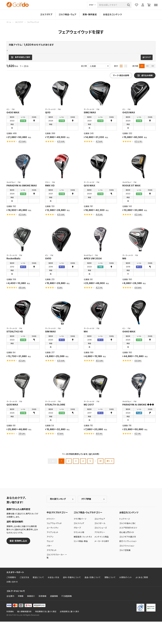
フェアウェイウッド (16, 50)
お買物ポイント (125, 579)
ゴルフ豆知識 (124, 551)
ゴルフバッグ (79, 525)
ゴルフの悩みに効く (127, 525)
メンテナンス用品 (101, 538)
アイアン (50, 538)
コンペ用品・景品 (81, 542)
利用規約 (10, 613)
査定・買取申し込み (18, 542)
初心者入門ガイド (126, 533)
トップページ (124, 520)
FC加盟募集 (67, 597)
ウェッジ (50, 542)
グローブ (77, 529)
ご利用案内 (11, 579)
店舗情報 (54, 597)
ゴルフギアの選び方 (127, 538)
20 (142, 67)
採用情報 (42, 597)
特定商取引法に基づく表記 (45, 613)
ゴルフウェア (99, 520)
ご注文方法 (24, 579)
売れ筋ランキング (58, 500)
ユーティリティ (53, 529)
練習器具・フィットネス (83, 538)
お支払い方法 (53, 579)
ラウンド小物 (79, 533)
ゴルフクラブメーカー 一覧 (57, 557)
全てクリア (146, 59)
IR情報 (20, 597)
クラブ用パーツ (80, 520)
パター (49, 547)
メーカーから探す (101, 542)
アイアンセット (52, 533)
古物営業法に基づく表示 (69, 613)
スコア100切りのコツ (128, 529)
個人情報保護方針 (24, 613)
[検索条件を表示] (20, 58)
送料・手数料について (72, 579)
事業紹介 (31, 597)
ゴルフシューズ (100, 529)
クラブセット (52, 551)
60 (153, 67)
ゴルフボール (99, 525)
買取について (110, 579)
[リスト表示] (126, 67)
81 (100, 462)
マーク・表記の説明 (121, 77)
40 (147, 67)
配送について (38, 579)
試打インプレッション (128, 542)
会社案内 (10, 597)
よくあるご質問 (142, 579)
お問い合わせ (12, 583)
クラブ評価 (86, 500)
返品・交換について (93, 579)
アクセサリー (99, 533)
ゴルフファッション (126, 547)
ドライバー (51, 520)
